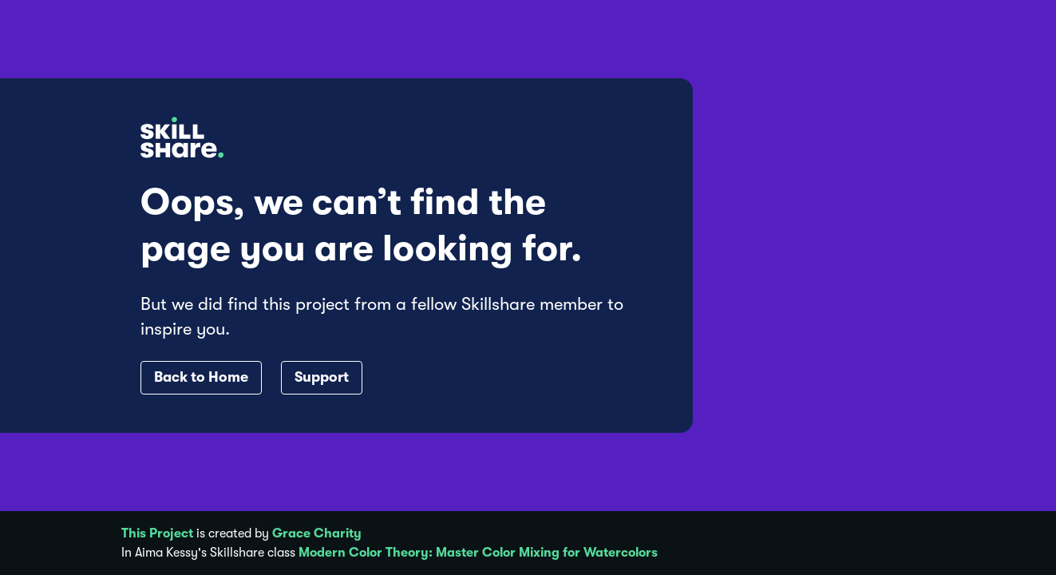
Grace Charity (317, 533)
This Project (157, 533)
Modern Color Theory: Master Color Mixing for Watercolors (478, 552)
